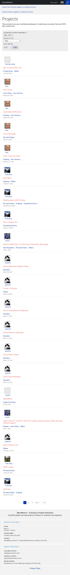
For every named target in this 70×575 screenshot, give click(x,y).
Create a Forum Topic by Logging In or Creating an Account (19, 7)
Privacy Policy (35, 568)
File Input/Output (8, 137)
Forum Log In (54, 2)
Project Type (9, 38)
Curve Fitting (7, 93)
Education (6, 270)
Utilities (16, 71)
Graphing (6, 115)
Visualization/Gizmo (30, 203)
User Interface (18, 93)
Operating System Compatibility (15, 32)
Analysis (6, 426)
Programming (7, 71)
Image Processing (9, 402)
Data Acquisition (8, 248)
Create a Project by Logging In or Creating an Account (17, 12)
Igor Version (8, 44)
